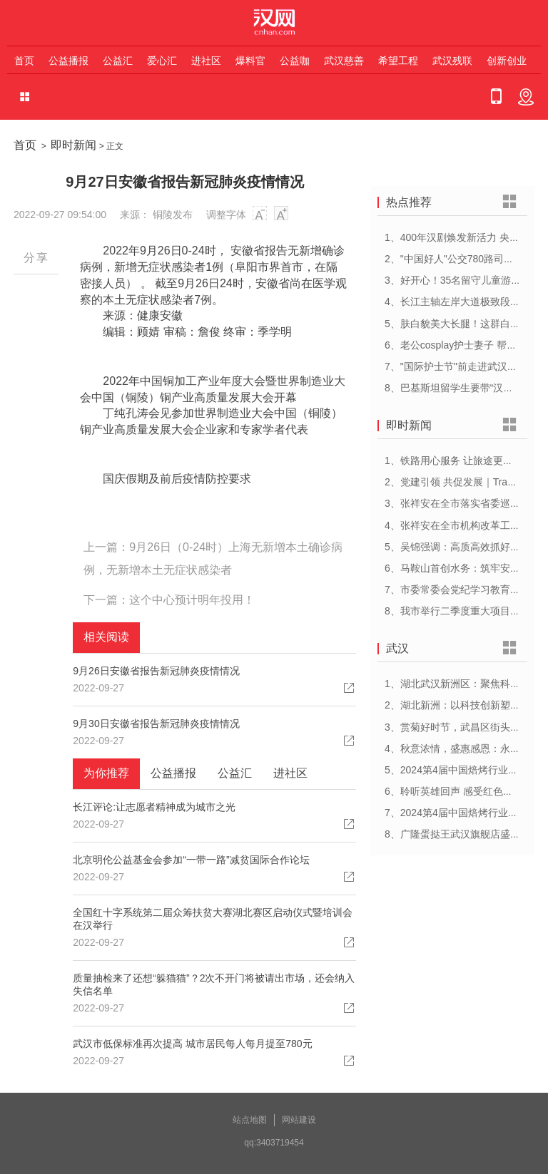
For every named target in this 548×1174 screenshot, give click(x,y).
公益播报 (68, 60)
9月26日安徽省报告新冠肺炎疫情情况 (156, 670)
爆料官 (250, 60)
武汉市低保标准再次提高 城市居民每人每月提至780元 (192, 1043)
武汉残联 (452, 60)
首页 (24, 60)
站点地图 (250, 1120)
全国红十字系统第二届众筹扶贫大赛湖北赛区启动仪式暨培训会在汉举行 (212, 919)
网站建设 (299, 1120)
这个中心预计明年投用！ (192, 600)
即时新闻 (73, 145)
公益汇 (118, 60)
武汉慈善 (344, 60)
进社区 (206, 60)
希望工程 (398, 60)
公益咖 (295, 60)
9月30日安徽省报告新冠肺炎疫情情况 (156, 723)
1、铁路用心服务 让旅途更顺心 (454, 460)
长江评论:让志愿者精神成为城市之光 (154, 807)
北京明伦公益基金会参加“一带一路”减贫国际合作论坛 (191, 859)
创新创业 (507, 60)
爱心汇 (162, 60)
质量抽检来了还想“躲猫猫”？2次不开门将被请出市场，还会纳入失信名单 (214, 984)
